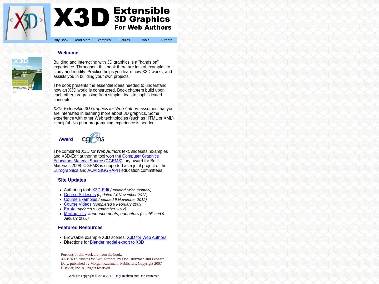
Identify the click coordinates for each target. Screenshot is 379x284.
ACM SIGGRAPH (103, 170)
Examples (103, 40)
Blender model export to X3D (117, 242)
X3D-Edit (100, 190)
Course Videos (78, 204)
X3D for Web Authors (146, 237)
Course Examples (80, 199)
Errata (70, 209)
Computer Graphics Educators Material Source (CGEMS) (106, 158)
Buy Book (61, 40)
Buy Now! (27, 95)
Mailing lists (75, 213)
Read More (82, 40)
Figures (124, 40)
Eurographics (65, 170)
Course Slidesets (80, 194)
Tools (145, 40)
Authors (166, 40)
